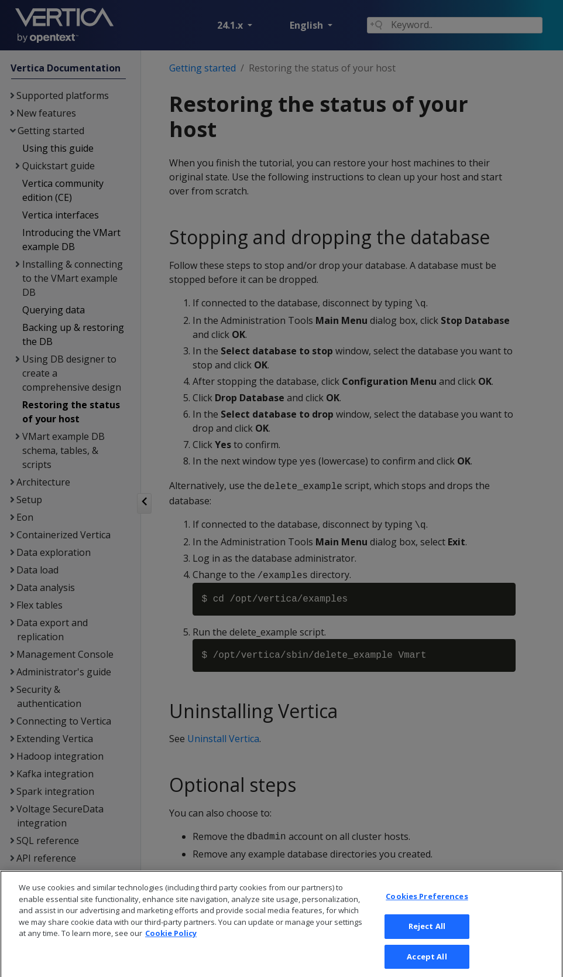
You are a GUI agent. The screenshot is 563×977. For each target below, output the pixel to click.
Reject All (426, 939)
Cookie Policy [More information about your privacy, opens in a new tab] (171, 946)
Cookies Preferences (427, 909)
